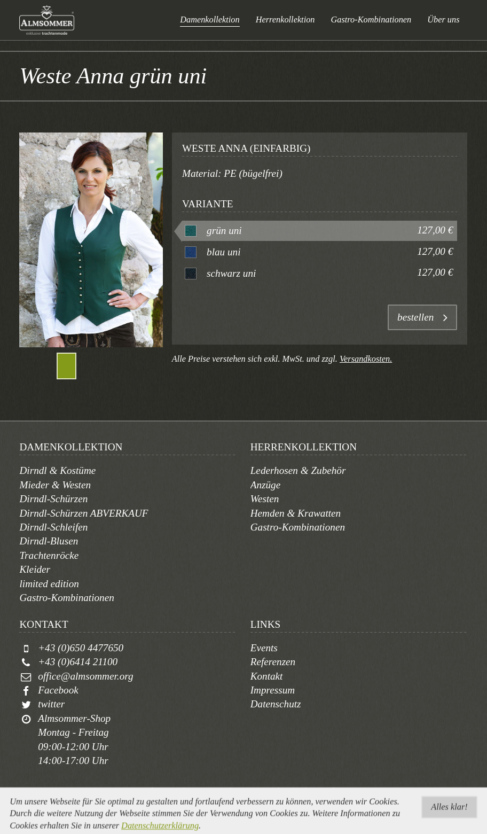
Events (264, 647)
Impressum (272, 690)
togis (256, 804)
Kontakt (266, 676)
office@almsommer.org (85, 676)
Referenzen (273, 661)
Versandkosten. (366, 359)
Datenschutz (275, 704)
